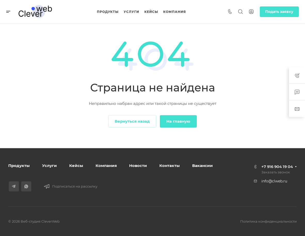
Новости (138, 165)
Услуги (49, 165)
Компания (106, 165)
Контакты (169, 165)
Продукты (19, 165)
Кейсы (76, 165)
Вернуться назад (132, 121)
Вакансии (202, 165)
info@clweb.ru (274, 181)
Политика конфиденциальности (268, 221)
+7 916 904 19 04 (277, 166)
